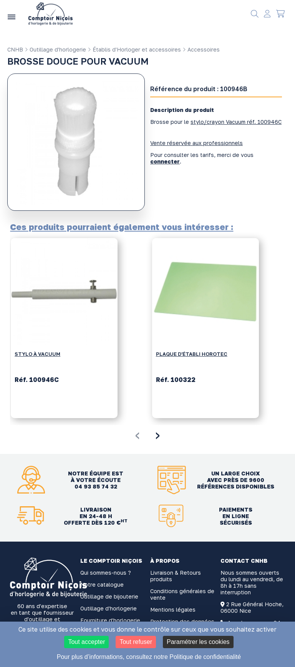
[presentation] (137, 434)
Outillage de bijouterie (109, 596)
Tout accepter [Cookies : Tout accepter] (86, 642)
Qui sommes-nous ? (105, 572)
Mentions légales (173, 609)
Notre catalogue (102, 584)
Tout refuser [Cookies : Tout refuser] (135, 642)
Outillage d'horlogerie (55, 49)
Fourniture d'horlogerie (110, 620)
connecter (165, 161)
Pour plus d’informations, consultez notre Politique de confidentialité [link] (149, 657)
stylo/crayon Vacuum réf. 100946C (236, 121)
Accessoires (201, 49)
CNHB (15, 49)
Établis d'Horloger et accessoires (134, 49)
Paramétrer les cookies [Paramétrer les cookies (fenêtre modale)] (198, 642)
